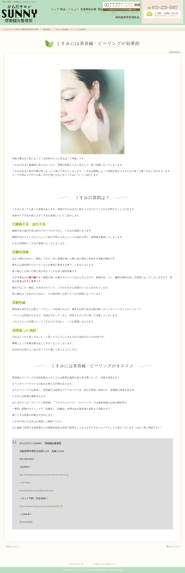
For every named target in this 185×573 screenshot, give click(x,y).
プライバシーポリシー (104, 564)
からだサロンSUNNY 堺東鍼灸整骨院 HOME (21, 29)
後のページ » (173, 546)
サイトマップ (76, 564)
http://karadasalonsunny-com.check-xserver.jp (44, 474)
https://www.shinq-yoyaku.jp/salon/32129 (41, 506)
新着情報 (46, 29)
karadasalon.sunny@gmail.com (36, 490)
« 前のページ (12, 546)
